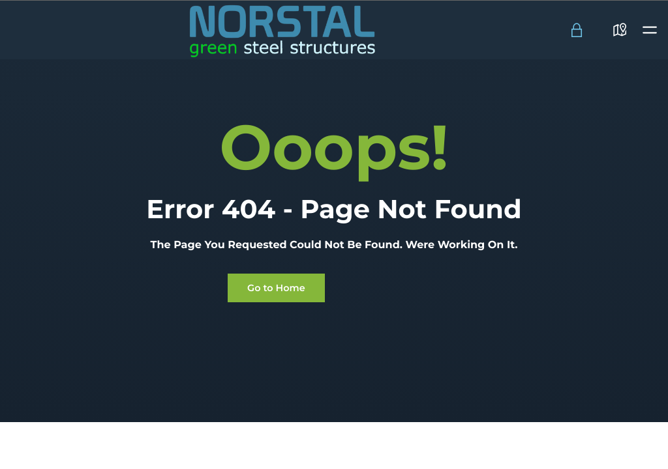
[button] (649, 29)
